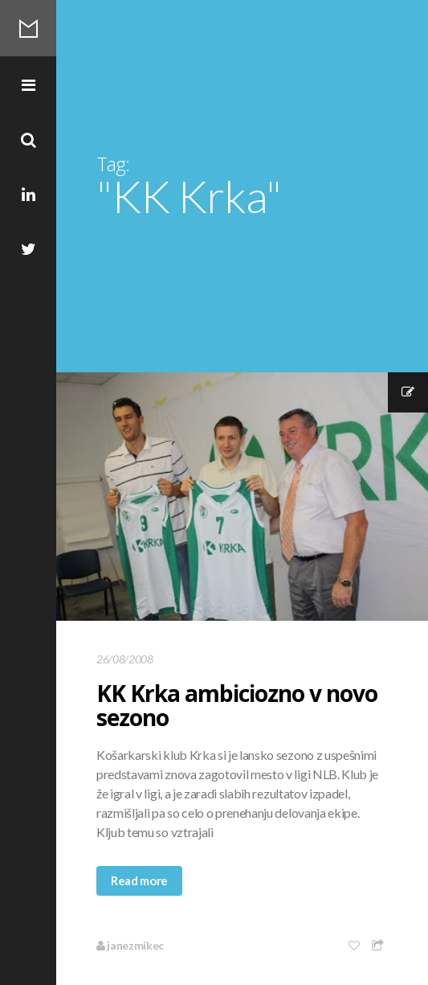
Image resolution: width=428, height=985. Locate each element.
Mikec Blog (28, 28)
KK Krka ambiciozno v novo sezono (236, 705)
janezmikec (130, 945)
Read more (139, 880)
